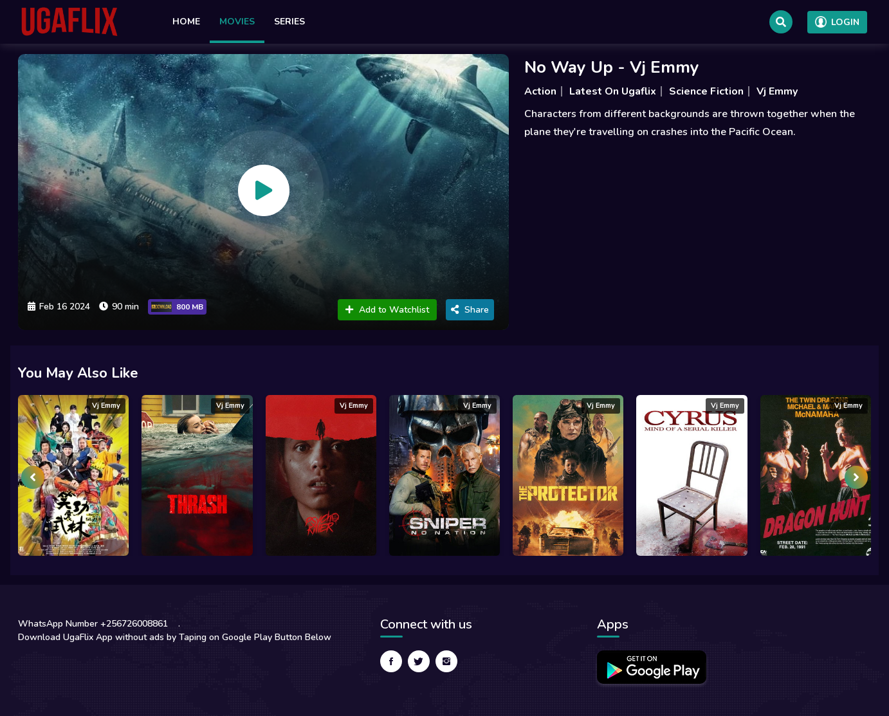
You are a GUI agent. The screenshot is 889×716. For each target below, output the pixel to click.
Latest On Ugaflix (612, 91)
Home (186, 21)
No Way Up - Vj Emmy (611, 67)
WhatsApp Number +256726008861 (93, 624)
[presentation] (32, 477)
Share (470, 310)
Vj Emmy (777, 91)
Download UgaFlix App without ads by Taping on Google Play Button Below (174, 637)
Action (540, 91)
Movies (237, 21)
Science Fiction (706, 91)
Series (289, 21)
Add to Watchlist (387, 310)
